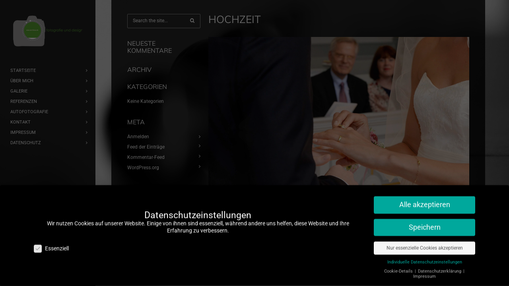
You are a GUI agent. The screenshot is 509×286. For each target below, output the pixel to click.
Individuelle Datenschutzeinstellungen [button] (424, 258)
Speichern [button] (425, 224)
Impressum (424, 272)
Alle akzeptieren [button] (424, 201)
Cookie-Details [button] (399, 267)
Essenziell (51, 245)
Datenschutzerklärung (440, 267)
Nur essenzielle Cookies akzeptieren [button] (425, 244)
